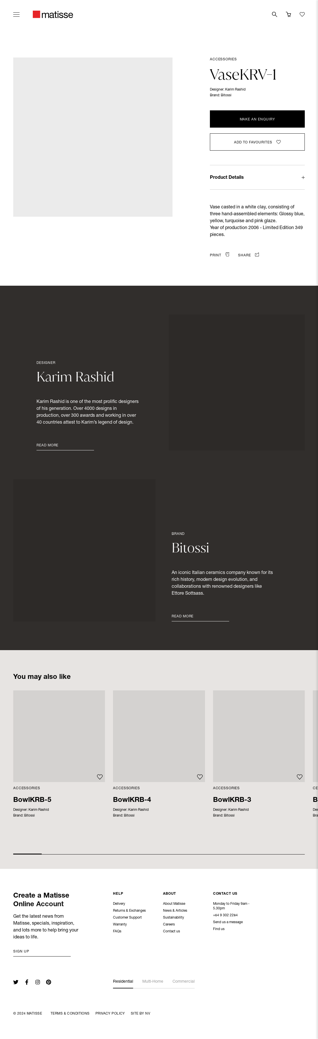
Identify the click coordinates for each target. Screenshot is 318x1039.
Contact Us (225, 894)
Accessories (223, 59)
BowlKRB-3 (232, 800)
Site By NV (140, 1013)
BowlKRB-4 (132, 800)
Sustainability (173, 918)
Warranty (120, 925)
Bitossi (226, 95)
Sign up (21, 951)
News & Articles (175, 911)
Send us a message (228, 923)
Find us (219, 930)
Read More (47, 445)
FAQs (117, 932)
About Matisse (174, 904)
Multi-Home (152, 982)
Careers (169, 925)
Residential (123, 982)
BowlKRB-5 (32, 800)
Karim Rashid (235, 89)
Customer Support (127, 918)
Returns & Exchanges (129, 911)
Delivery (119, 904)
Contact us (171, 932)
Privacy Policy (110, 1013)
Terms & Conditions (70, 1013)
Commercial (184, 982)
